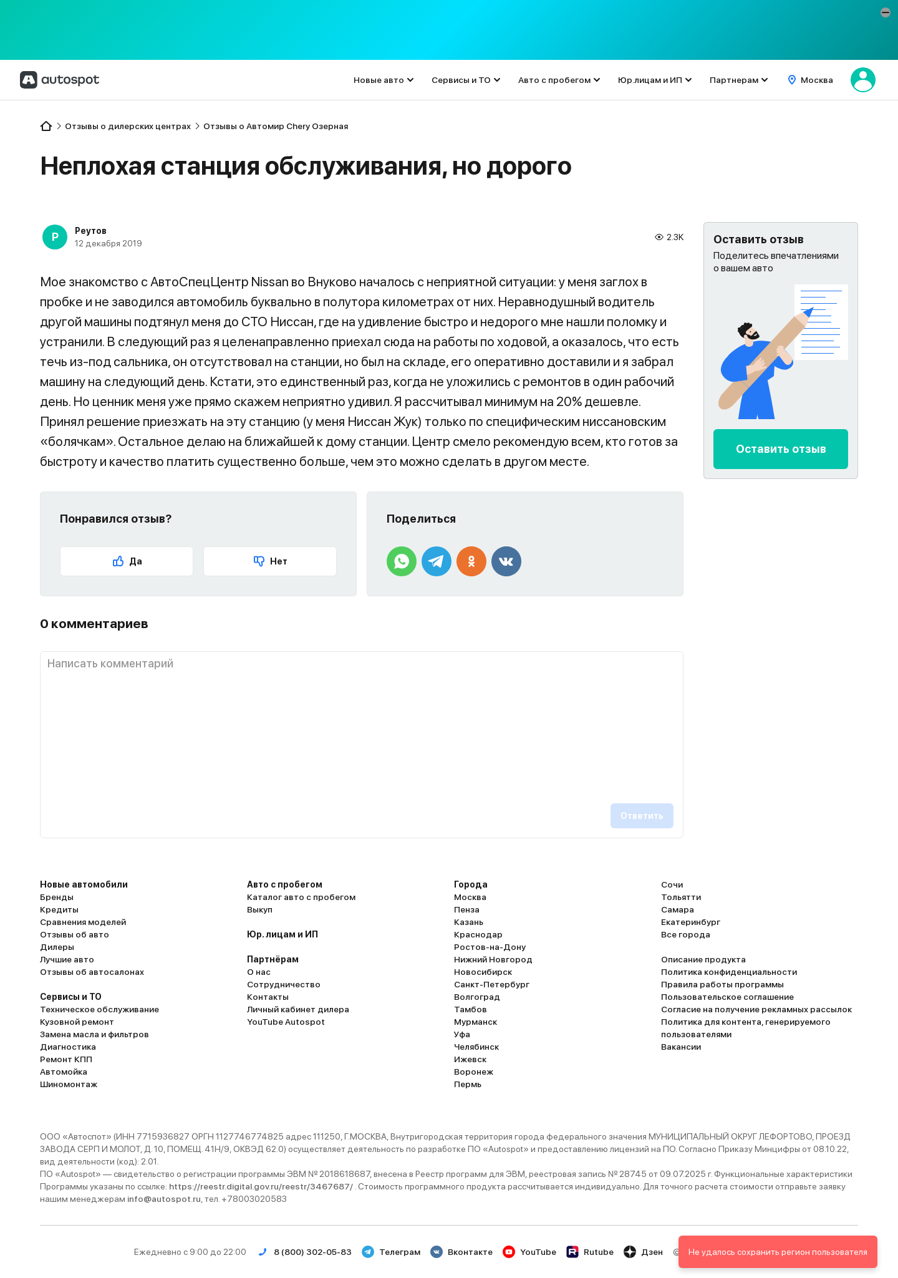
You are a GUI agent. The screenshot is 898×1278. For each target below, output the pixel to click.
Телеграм (391, 1252)
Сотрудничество (284, 984)
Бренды (57, 897)
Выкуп (260, 909)
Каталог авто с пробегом (301, 897)
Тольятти (681, 897)
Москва (470, 897)
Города (471, 884)
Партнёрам (273, 959)
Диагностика (68, 1047)
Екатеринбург (690, 922)
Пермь (467, 1084)
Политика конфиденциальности (729, 972)
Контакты (268, 997)
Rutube (590, 1252)
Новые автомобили (84, 884)
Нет (270, 561)
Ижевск (470, 1059)
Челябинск (476, 1047)
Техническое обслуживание (99, 1009)
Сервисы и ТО (461, 80)
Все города (685, 934)
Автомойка (63, 1072)
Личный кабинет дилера (298, 1009)
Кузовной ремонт (77, 1022)
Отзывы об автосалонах (92, 972)
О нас (259, 972)
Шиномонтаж (68, 1084)
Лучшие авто (67, 959)
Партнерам (734, 80)
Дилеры (57, 947)
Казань (468, 922)
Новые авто (379, 80)
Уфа (462, 1034)
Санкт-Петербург (491, 984)
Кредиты (59, 909)
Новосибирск (483, 972)
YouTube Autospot (286, 1022)
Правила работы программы (722, 984)
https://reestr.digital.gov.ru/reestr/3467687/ (262, 1186)
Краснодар (478, 934)
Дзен (643, 1252)
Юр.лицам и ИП (650, 80)
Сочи (672, 884)
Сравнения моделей (83, 922)
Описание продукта (703, 959)
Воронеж (473, 1072)
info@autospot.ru (164, 1199)
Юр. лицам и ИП (282, 934)
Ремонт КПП (66, 1059)
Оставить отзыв (781, 448)
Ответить (642, 816)
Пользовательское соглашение (727, 997)
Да (127, 561)
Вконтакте (461, 1252)
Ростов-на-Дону (490, 947)
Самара (677, 909)
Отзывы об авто (74, 934)
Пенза (467, 909)
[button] (885, 12)
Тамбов (470, 1009)
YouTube (529, 1252)
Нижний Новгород (493, 959)
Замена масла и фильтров (94, 1034)
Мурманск (475, 1022)
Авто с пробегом (554, 80)
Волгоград (477, 997)
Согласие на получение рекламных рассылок (756, 1009)
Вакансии (681, 1047)
